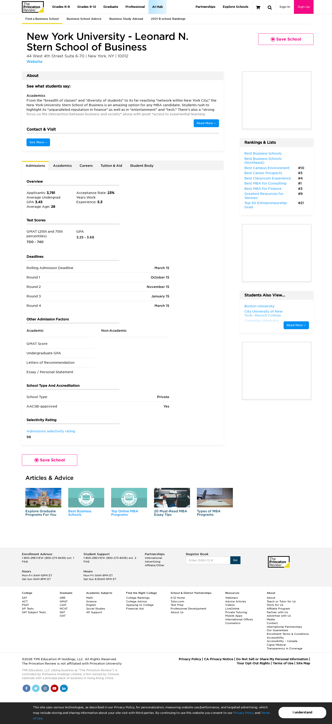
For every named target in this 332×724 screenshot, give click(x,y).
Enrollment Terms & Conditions (288, 634)
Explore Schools (235, 7)
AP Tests (28, 608)
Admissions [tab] (35, 165)
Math (89, 597)
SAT (24, 597)
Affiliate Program (278, 608)
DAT (62, 612)
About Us (177, 612)
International (153, 558)
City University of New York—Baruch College (263, 313)
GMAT (64, 601)
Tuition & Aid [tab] (111, 165)
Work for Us (275, 605)
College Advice (136, 601)
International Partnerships (284, 626)
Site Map (303, 663)
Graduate (110, 7)
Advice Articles (235, 601)
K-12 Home (178, 597)
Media (271, 619)
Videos (230, 605)
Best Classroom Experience (267, 178)
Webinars (231, 597)
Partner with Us (277, 612)
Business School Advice (84, 19)
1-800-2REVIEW (48, 558)
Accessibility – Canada (282, 641)
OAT (62, 615)
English (91, 605)
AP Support (94, 612)
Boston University (259, 306)
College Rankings (138, 597)
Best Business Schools (79, 512)
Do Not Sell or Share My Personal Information (272, 659)
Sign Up (304, 7)
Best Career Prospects (263, 173)
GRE (62, 597)
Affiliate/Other (154, 565)
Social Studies (95, 608)
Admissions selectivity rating (51, 431)
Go (235, 560)
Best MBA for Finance (263, 189)
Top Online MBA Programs (124, 512)
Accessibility (275, 637)
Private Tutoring (236, 612)
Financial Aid (135, 608)
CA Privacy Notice (218, 659)
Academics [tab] (62, 165)
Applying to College (140, 605)
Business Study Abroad (126, 19)
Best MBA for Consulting (265, 183)
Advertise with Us (279, 615)
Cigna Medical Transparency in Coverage (284, 646)
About (271, 597)
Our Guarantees (277, 630)
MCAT (64, 608)
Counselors (232, 623)
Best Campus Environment (267, 168)
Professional (135, 7)
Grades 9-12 (86, 7)
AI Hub (157, 7)
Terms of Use (283, 663)
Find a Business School (42, 19)
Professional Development (188, 608)
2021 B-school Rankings (168, 19)
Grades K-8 (61, 7)
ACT (25, 601)
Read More (206, 123)
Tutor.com (177, 601)
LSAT (63, 605)
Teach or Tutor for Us (281, 601)
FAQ (25, 561)
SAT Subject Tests (34, 612)
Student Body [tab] (142, 165)
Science (91, 601)
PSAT (25, 605)
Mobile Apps (233, 615)
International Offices (239, 619)
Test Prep (177, 605)
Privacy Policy (243, 713)
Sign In (284, 7)
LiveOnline (232, 608)
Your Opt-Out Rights (253, 663)
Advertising (152, 561)
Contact (272, 623)
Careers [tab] (86, 165)
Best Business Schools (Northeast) (263, 161)
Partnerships (205, 7)
